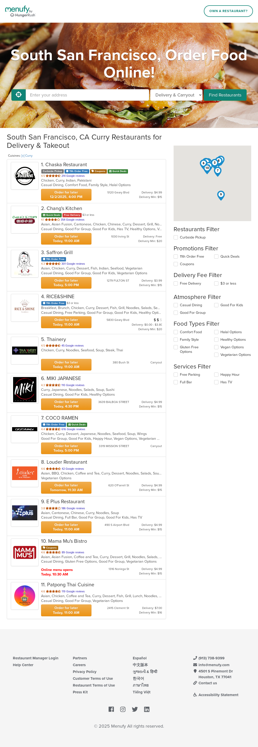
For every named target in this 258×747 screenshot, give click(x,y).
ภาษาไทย (141, 685)
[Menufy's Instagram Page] (122, 709)
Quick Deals (230, 256)
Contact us (205, 683)
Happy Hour (230, 374)
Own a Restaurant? (228, 11)
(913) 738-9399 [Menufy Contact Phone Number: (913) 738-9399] (208, 658)
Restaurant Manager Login (35, 658)
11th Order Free (192, 256)
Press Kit (80, 692)
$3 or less (228, 283)
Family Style (189, 339)
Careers (79, 665)
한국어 (138, 678)
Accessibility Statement (215, 695)
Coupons (187, 264)
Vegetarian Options (235, 355)
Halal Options (231, 332)
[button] (215, 164)
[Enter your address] (87, 95)
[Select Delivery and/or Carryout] (176, 95)
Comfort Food (191, 332)
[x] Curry (27, 155)
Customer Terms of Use (93, 678)
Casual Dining (191, 305)
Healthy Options (233, 339)
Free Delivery (190, 283)
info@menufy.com (211, 665)
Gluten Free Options (189, 349)
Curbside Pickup (193, 237)
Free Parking (190, 374)
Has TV (226, 382)
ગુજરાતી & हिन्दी (145, 671)
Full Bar (186, 382)
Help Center (23, 665)
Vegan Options (232, 347)
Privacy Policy (84, 671)
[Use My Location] (18, 95)
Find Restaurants (225, 95)
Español (140, 658)
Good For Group (193, 313)
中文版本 (140, 665)
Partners (80, 658)
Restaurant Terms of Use (94, 685)
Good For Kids (231, 305)
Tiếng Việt (141, 692)
